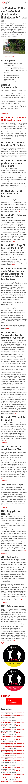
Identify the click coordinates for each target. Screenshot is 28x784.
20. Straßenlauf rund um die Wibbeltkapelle (12, 743)
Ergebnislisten (4, 113)
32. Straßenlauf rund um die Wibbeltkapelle (12, 712)
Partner (5, 696)
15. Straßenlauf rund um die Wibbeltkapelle (12, 760)
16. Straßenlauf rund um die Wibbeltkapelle (12, 757)
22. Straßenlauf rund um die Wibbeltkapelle (12, 736)
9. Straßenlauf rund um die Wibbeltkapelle (12, 781)
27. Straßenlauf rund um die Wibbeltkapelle (12, 719)
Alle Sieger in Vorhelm (6, 111)
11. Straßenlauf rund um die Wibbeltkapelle (12, 774)
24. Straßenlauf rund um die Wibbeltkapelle (12, 729)
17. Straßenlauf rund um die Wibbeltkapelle (12, 753)
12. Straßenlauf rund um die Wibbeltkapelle (12, 771)
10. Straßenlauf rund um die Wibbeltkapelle (12, 777)
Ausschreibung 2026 (9, 56)
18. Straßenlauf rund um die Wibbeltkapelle (12, 750)
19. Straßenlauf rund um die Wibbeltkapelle (12, 746)
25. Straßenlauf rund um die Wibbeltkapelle (12, 725)
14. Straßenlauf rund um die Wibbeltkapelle (12, 764)
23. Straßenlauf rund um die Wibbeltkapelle (12, 732)
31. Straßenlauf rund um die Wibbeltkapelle (12, 715)
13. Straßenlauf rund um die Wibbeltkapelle (12, 767)
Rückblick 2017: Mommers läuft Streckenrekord (13, 118)
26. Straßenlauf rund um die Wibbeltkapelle (12, 722)
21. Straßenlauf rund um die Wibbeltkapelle (12, 739)
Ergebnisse (4, 442)
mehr (20, 156)
